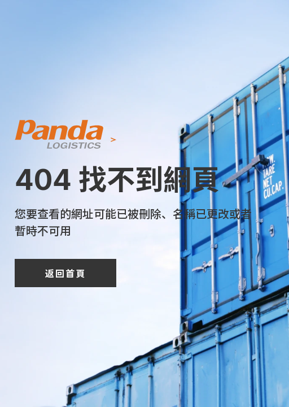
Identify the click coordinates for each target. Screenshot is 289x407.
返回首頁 (65, 273)
